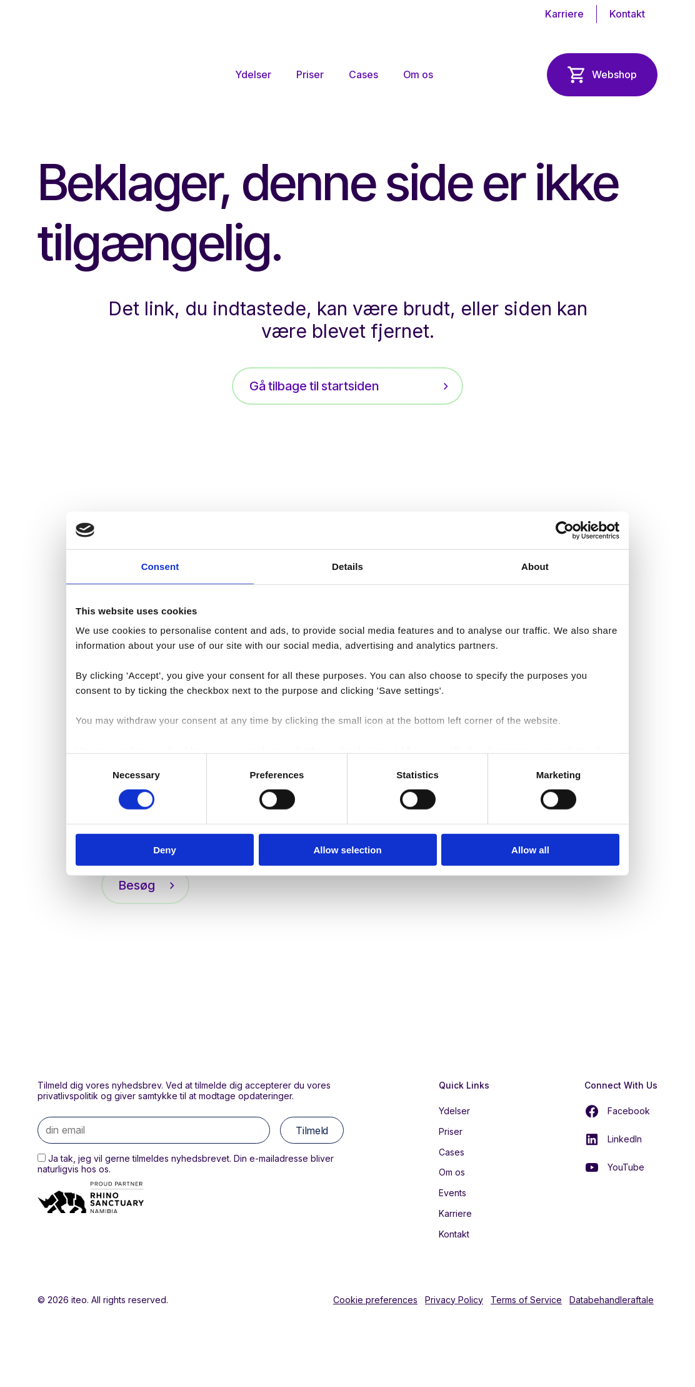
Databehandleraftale (611, 1300)
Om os (418, 74)
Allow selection (347, 850)
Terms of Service (526, 1300)
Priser (310, 74)
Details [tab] (347, 566)
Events (452, 1192)
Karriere (564, 14)
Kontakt (627, 14)
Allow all (530, 850)
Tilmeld (312, 1130)
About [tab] (535, 566)
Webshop (614, 74)
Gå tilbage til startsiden (314, 386)
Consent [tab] (160, 566)
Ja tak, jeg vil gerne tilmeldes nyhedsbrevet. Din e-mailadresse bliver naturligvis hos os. (186, 1163)
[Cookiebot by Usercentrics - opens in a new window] (564, 530)
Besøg (137, 885)
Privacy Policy (454, 1300)
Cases (363, 74)
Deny (164, 850)
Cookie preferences (375, 1300)
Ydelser (253, 74)
